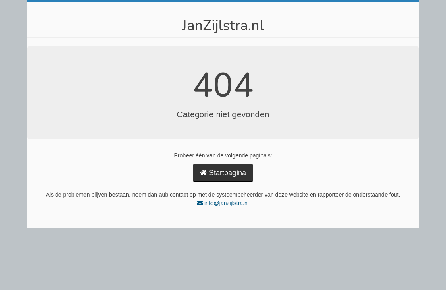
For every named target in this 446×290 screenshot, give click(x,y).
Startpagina (223, 173)
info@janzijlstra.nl (223, 203)
